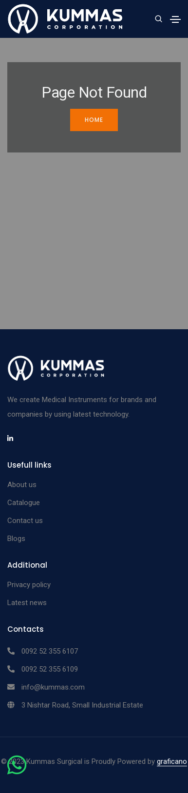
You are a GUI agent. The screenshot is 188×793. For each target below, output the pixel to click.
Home (94, 120)
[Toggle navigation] (175, 19)
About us (22, 484)
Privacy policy (29, 584)
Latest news (27, 602)
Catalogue (23, 502)
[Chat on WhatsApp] (16, 770)
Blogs (16, 538)
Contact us (25, 520)
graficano (172, 761)
